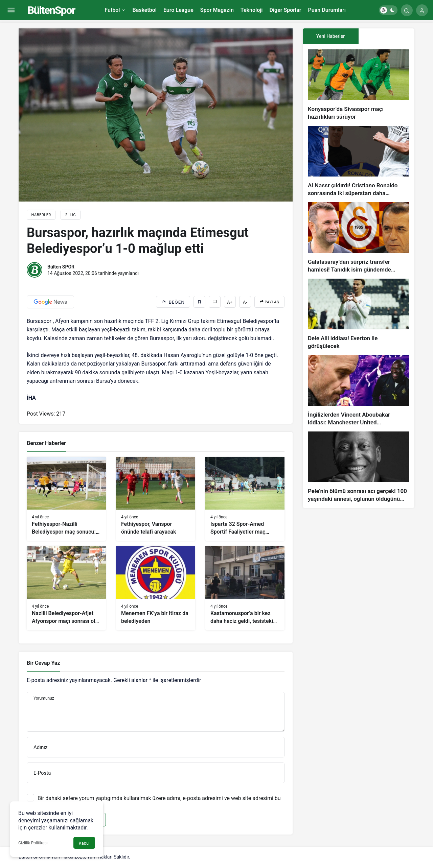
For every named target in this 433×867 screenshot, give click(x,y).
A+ (229, 302)
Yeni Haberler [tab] (330, 36)
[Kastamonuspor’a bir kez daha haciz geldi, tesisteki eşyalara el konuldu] (244, 588)
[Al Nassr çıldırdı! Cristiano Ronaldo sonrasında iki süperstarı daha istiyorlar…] (358, 161)
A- (245, 302)
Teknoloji (252, 10)
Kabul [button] (84, 843)
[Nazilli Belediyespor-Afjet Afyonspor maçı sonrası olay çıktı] (66, 588)
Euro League (178, 10)
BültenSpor (51, 10)
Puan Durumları (327, 10)
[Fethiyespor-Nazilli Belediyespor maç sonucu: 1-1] (66, 499)
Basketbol (144, 10)
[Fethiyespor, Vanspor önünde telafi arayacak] (155, 499)
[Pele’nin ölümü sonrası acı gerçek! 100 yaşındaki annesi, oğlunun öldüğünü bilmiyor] (358, 467)
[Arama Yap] (407, 10)
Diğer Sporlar (285, 10)
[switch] (388, 10)
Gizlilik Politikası (33, 843)
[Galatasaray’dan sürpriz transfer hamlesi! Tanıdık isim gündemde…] (358, 238)
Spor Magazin (217, 10)
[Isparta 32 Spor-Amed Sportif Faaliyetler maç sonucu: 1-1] (244, 499)
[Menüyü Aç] (11, 10)
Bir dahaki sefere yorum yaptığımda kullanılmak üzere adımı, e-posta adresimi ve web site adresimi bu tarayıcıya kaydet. (159, 801)
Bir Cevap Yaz (43, 663)
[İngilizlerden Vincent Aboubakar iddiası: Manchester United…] (358, 390)
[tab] (386, 36)
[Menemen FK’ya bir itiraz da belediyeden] (155, 588)
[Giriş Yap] (422, 10)
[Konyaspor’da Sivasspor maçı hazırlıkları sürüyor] (358, 85)
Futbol (112, 10)
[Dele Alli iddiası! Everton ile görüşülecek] (358, 314)
